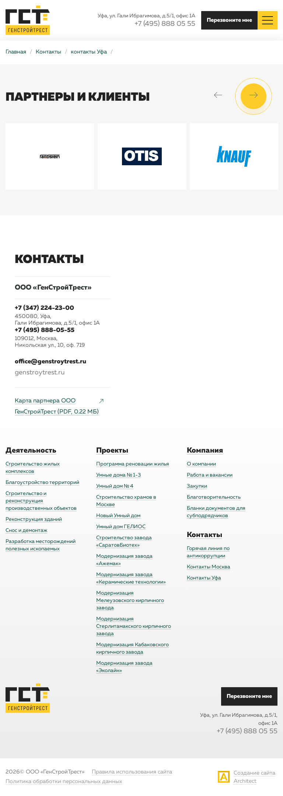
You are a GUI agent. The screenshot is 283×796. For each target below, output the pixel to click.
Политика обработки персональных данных (64, 782)
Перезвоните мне (229, 20)
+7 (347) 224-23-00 (44, 308)
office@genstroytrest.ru (50, 362)
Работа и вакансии (210, 475)
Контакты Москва (208, 567)
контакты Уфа (89, 52)
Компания (205, 450)
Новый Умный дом (118, 515)
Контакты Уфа (204, 578)
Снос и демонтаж (27, 530)
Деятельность (31, 450)
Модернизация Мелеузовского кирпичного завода (130, 600)
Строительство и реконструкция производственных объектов (41, 501)
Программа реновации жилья (132, 464)
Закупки (197, 486)
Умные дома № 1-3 (118, 475)
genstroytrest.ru (40, 372)
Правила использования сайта (132, 772)
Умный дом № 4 (114, 486)
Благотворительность (214, 497)
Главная (16, 52)
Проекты (112, 450)
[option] (50, 156)
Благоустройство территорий (42, 482)
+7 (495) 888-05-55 (44, 330)
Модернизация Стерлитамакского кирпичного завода (133, 626)
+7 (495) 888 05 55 (164, 24)
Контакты (48, 52)
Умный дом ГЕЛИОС (121, 526)
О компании (201, 464)
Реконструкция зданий (34, 519)
